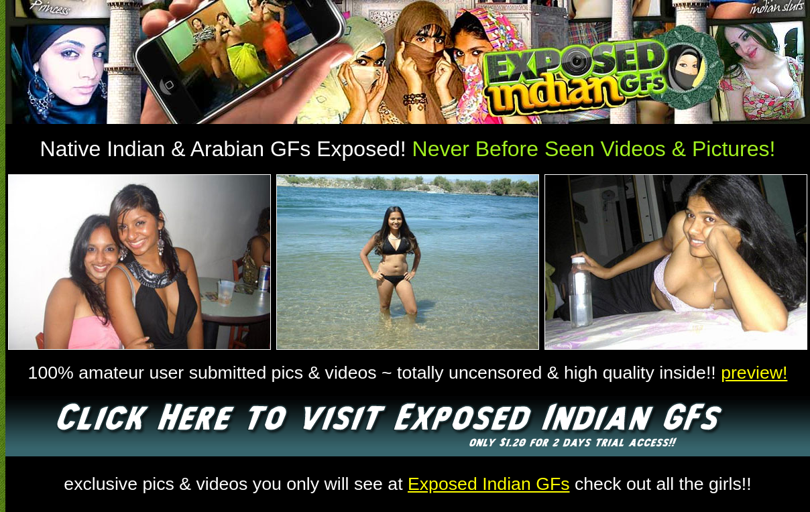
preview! (754, 373)
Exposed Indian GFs (489, 484)
